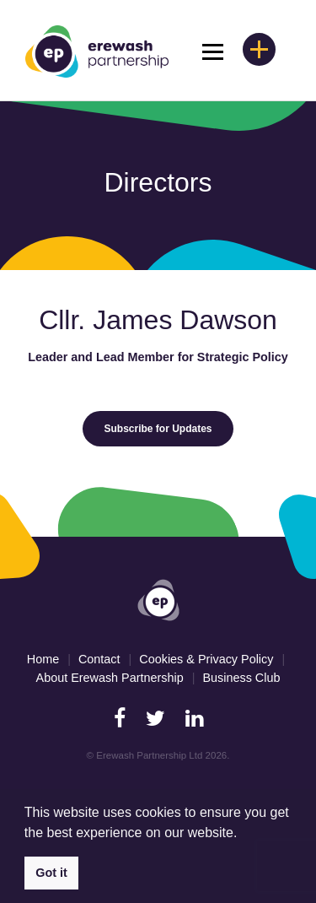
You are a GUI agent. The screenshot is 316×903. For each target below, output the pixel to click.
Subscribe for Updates (158, 429)
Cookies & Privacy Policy (206, 659)
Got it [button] (51, 872)
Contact (99, 659)
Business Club (241, 677)
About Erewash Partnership (110, 677)
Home (43, 659)
